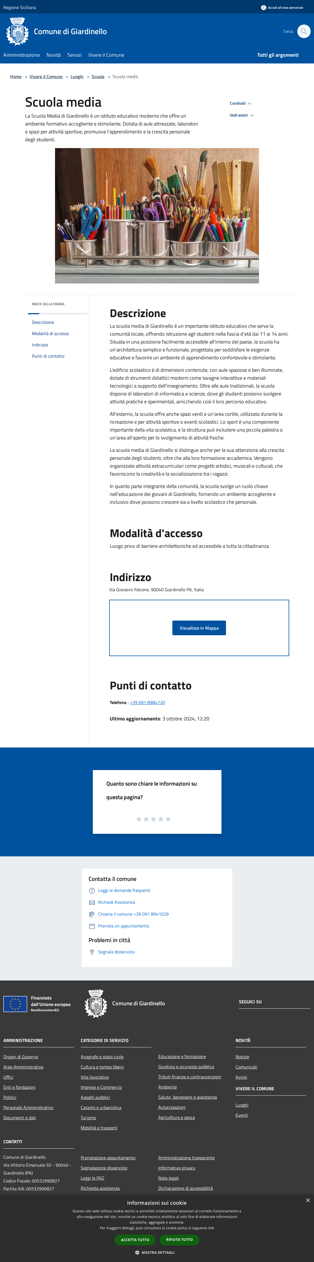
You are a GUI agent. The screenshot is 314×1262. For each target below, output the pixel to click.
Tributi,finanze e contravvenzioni (189, 1076)
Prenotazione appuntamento (108, 1157)
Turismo (88, 1117)
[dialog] (157, 1228)
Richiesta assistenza (100, 1188)
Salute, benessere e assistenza (187, 1097)
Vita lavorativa (95, 1077)
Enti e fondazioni (19, 1087)
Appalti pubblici (95, 1097)
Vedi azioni (242, 115)
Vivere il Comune (46, 76)
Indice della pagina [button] (48, 304)
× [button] (308, 1201)
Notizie (242, 1056)
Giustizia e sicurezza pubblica (186, 1066)
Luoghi (77, 76)
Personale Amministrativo (28, 1107)
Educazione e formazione (182, 1056)
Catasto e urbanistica (101, 1107)
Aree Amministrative (23, 1066)
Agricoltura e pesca (176, 1117)
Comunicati (246, 1066)
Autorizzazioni (172, 1107)
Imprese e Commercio (101, 1087)
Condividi (241, 103)
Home (15, 76)
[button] (157, 1252)
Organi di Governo (20, 1056)
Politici (9, 1097)
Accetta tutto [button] (135, 1239)
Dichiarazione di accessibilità (185, 1188)
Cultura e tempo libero (102, 1066)
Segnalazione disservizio (104, 1167)
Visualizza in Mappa (199, 628)
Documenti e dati (19, 1117)
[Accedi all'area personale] (282, 7)
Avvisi (241, 1077)
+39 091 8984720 (147, 702)
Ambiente (167, 1086)
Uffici (8, 1077)
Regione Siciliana (19, 7)
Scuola (98, 76)
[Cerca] (304, 31)
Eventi (242, 1115)
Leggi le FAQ (92, 1178)
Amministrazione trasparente (186, 1157)
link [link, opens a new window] (211, 1228)
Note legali (168, 1178)
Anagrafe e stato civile (102, 1056)
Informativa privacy (177, 1167)
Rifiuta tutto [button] (179, 1239)
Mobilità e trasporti (99, 1127)
